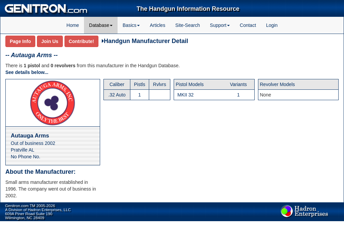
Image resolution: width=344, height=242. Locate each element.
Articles (157, 25)
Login (271, 25)
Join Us (49, 41)
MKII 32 (185, 94)
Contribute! (81, 41)
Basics (131, 25)
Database (101, 25)
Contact (248, 25)
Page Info (20, 41)
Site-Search (187, 25)
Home (73, 25)
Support (220, 25)
